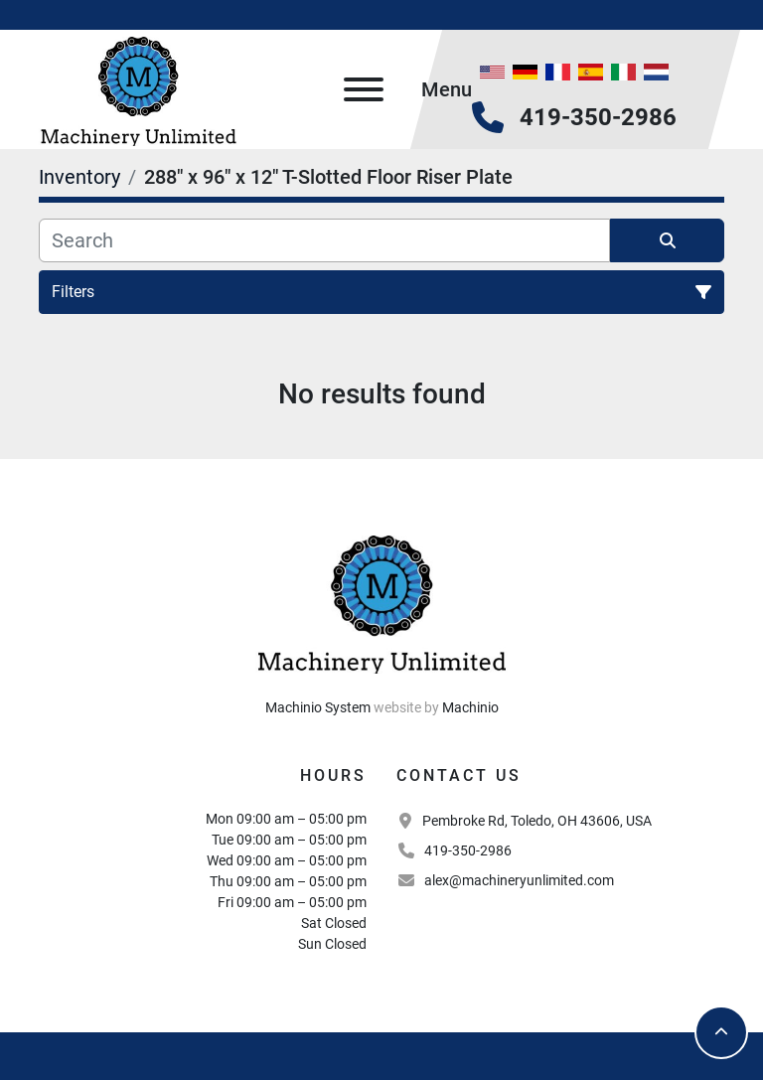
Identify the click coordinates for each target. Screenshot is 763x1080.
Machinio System (318, 707)
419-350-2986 (598, 117)
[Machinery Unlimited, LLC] (381, 601)
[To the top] (721, 1032)
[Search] (324, 240)
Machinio (470, 707)
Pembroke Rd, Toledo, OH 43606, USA (537, 821)
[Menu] (363, 89)
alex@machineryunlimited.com (519, 880)
